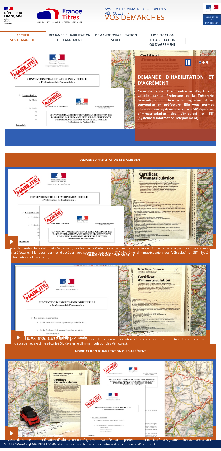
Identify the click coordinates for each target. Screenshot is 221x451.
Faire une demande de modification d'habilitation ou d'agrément (46, 433)
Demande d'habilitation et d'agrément (176, 80)
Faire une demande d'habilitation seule (56, 337)
